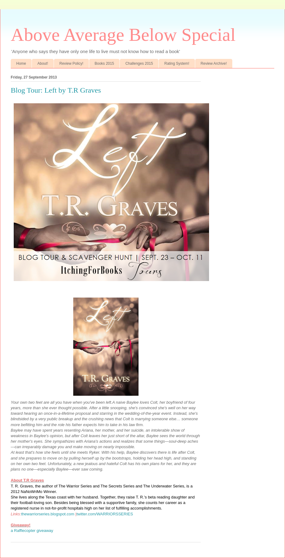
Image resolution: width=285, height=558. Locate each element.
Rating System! (176, 63)
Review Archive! (214, 63)
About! (42, 63)
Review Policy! (71, 63)
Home (21, 63)
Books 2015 (104, 63)
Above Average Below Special (123, 35)
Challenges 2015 (139, 63)
